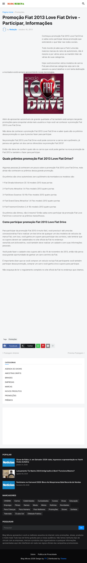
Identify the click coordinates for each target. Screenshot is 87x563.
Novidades (64, 505)
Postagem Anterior (11, 353)
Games (26, 505)
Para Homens (24, 509)
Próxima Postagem (75, 353)
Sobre (32, 554)
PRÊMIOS (9, 400)
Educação (74, 501)
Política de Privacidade (47, 554)
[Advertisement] (21, 50)
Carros (17, 501)
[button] (3, 4)
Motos (43, 505)
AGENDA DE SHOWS (13, 369)
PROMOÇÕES (10, 395)
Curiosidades (43, 501)
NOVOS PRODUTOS (13, 391)
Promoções (19, 12)
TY (45, 558)
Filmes (17, 505)
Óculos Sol (19, 514)
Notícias (53, 505)
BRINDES (8, 378)
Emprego (7, 505)
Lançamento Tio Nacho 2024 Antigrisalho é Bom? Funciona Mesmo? (45, 471)
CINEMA (7, 501)
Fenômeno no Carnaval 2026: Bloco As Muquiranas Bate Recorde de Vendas (48, 482)
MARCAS (8, 387)
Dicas (63, 501)
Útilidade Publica (34, 514)
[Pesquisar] (40, 528)
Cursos (55, 501)
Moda (35, 505)
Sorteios (73, 509)
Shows (64, 509)
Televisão (8, 514)
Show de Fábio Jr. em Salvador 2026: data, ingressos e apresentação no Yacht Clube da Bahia (49, 460)
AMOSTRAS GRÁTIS (13, 373)
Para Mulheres (39, 509)
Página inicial (7, 12)
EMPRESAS (9, 382)
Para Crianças (9, 509)
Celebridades (28, 501)
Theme (63, 558)
